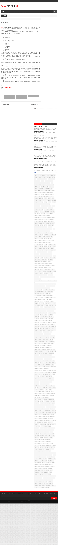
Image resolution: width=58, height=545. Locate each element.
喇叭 (41, 171)
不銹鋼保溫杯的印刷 (44, 142)
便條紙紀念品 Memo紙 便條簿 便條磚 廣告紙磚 (48, 163)
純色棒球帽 (42, 437)
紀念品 (2, 27)
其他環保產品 (52, 284)
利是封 (52, 127)
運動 (52, 211)
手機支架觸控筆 (53, 351)
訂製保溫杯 (52, 451)
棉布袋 (53, 384)
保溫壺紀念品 (43, 280)
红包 (53, 150)
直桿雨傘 (46, 422)
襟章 (46, 449)
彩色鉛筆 (42, 343)
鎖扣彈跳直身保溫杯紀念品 (45, 506)
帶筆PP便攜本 (48, 326)
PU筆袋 (45, 257)
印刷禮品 (49, 169)
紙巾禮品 (46, 437)
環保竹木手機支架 (43, 194)
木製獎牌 (42, 131)
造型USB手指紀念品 (44, 492)
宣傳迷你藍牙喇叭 (43, 320)
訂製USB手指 (47, 451)
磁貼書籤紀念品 (53, 424)
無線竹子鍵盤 (53, 401)
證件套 (54, 117)
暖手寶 (42, 376)
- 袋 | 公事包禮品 (49, 227)
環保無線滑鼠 (43, 412)
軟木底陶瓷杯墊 (49, 483)
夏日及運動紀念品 (52, 110)
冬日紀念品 (46, 110)
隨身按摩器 (54, 508)
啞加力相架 (48, 299)
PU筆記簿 (52, 158)
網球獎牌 (47, 441)
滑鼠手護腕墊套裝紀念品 (51, 397)
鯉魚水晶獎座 (43, 527)
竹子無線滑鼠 (43, 432)
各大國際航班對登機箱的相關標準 (46, 68)
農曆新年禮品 (43, 211)
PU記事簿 (49, 257)
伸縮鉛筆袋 (48, 272)
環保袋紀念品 (53, 412)
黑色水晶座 (42, 529)
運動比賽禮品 (53, 494)
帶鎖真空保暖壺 (43, 330)
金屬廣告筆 (42, 215)
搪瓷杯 (42, 364)
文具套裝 (48, 366)
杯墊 (49, 380)
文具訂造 (52, 108)
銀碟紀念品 (42, 219)
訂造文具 (47, 462)
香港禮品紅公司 (4, 537)
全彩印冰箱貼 (49, 282)
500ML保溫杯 (43, 251)
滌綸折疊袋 (42, 395)
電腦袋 (54, 133)
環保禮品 (52, 92)
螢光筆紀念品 (43, 449)
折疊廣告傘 (42, 183)
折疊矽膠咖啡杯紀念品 (44, 359)
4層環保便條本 (47, 158)
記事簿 (42, 470)
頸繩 (47, 156)
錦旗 (41, 106)
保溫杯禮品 (42, 144)
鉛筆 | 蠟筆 (54, 502)
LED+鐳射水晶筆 (49, 255)
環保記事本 (42, 414)
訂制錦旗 (42, 451)
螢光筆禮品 (47, 133)
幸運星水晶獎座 (49, 330)
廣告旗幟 (54, 334)
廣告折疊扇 (42, 177)
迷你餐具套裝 (53, 152)
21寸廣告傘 (42, 158)
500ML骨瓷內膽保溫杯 (49, 251)
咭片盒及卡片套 (43, 146)
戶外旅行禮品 (54, 177)
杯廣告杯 (52, 380)
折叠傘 (54, 353)
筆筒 (46, 432)
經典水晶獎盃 (50, 439)
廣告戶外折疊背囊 (49, 334)
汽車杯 (42, 391)
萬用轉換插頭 (43, 445)
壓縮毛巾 (45, 307)
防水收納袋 (52, 506)
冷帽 (41, 288)
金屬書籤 (49, 154)
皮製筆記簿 (47, 420)
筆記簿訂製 (42, 133)
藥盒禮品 (47, 447)
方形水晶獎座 (53, 366)
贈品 (45, 87)
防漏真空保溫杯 (43, 156)
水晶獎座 (46, 92)
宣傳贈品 (52, 318)
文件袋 (42, 148)
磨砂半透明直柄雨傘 (51, 200)
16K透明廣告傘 (43, 232)
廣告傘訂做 (48, 108)
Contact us (54, 539)
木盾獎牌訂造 (43, 378)
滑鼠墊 (55, 148)
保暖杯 (54, 276)
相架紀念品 (54, 422)
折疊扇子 (46, 183)
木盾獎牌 (46, 117)
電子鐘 (42, 517)
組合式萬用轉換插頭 (44, 439)
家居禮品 (48, 100)
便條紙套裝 (50, 276)
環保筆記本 (42, 196)
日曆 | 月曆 (48, 374)
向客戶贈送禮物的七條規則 (45, 72)
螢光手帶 (51, 447)
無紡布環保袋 (53, 399)
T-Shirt (42, 96)
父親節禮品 (48, 403)
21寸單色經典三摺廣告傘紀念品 (46, 236)
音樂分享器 (42, 519)
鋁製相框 (42, 504)
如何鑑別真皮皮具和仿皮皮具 (45, 50)
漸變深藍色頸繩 (47, 399)
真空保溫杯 (52, 198)
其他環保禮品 (43, 286)
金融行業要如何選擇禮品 (45, 41)
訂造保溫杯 (42, 152)
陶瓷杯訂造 (46, 508)
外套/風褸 (46, 98)
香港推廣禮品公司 (52, 535)
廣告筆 (31, 535)
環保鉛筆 (51, 196)
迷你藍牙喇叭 (47, 152)
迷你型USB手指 (47, 104)
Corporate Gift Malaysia (50, 537)
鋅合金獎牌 (47, 219)
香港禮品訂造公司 (11, 537)
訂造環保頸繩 (43, 466)
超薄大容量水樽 (48, 479)
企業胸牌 (47, 268)
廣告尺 (51, 175)
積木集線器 (48, 428)
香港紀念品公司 (46, 535)
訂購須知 (30, 10)
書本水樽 (50, 376)
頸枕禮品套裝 (43, 521)
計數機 (51, 468)
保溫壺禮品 (52, 278)
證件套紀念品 (46, 470)
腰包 (48, 443)
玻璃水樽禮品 (43, 407)
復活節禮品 (52, 343)
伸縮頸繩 (52, 272)
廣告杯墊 (48, 336)
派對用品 (46, 125)
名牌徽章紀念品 (50, 295)
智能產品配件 (53, 374)
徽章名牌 (42, 345)
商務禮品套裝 (43, 299)
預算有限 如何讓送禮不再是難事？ (46, 45)
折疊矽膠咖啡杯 (47, 357)
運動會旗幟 (48, 494)
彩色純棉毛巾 (53, 146)
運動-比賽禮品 (43, 494)
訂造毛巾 (42, 464)
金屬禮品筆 (42, 217)
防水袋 (50, 221)
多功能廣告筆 (49, 171)
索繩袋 (53, 437)
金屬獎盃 (50, 215)
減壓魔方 (53, 393)
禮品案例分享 (24, 11)
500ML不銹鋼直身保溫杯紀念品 (46, 249)
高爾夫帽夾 (49, 523)
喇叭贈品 (52, 299)
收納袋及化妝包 (51, 364)
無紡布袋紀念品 (47, 401)
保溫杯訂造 (48, 280)
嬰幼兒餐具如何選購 (44, 59)
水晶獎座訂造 (43, 389)
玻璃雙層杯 (48, 407)
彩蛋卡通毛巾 (47, 343)
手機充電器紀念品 (53, 349)
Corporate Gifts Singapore (39, 537)
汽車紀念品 (49, 391)
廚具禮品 (54, 330)
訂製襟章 (52, 206)
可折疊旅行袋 (54, 169)
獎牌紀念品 (46, 131)
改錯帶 (42, 366)
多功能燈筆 (52, 307)
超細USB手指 (43, 472)
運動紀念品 (48, 213)
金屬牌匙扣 (42, 500)
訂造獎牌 (46, 464)
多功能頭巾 (48, 311)
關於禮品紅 (37, 10)
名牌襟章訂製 (43, 297)
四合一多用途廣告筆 (44, 301)
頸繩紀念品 (51, 156)
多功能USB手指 (45, 106)
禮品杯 (49, 96)
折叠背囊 (46, 181)
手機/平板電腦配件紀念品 (45, 179)
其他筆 (52, 286)
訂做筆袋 (54, 449)
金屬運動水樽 (47, 217)
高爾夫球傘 (42, 135)
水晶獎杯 (47, 389)
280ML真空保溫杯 (53, 238)
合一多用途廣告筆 (43, 295)
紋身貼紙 (49, 150)
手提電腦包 (42, 349)
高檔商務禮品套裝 (43, 523)
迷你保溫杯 (47, 487)
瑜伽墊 (52, 407)
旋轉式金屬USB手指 (50, 370)
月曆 (41, 190)
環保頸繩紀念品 (47, 414)
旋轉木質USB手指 (43, 372)
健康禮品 (46, 144)
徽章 (50, 177)
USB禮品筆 (48, 261)
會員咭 (55, 188)
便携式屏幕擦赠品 (43, 274)
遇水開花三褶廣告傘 (51, 492)
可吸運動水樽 (43, 293)
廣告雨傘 (50, 106)
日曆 (52, 188)
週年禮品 (42, 154)
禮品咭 (42, 202)
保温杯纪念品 (43, 278)
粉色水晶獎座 (50, 432)
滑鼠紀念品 (42, 399)
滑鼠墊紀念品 (50, 395)
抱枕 (53, 359)
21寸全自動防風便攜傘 (44, 234)
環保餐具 (42, 110)
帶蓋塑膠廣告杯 (49, 328)
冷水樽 (51, 288)
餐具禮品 (51, 521)
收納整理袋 (45, 364)
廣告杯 (26, 535)
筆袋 (44, 202)
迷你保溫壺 (42, 487)
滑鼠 (46, 395)
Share (14, 97)
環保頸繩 (50, 125)
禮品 (32, 537)
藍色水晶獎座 (43, 447)
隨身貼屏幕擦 (49, 223)
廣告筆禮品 (50, 115)
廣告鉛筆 (42, 341)
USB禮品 (42, 98)
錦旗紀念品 (52, 219)
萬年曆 (55, 204)
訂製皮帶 (51, 455)
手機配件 (42, 353)
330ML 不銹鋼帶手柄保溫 (45, 240)
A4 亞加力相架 (53, 253)
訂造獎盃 (49, 464)
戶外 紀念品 (46, 345)
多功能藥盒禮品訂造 (48, 309)
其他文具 (47, 284)
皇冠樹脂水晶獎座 (43, 418)
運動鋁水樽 (42, 140)
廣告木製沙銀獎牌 (43, 336)
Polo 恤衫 (48, 123)
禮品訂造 (48, 87)
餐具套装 (52, 225)
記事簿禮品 (48, 121)
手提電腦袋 (47, 349)
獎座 (41, 405)
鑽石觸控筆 (42, 221)
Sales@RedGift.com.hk (7, 88)
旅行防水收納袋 (43, 370)
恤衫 (52, 102)
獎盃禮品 (44, 405)
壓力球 (42, 307)
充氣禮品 (45, 165)
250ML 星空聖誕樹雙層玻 (45, 238)
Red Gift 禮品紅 (54, 543)
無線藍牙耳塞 (43, 403)
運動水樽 (54, 125)
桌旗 (48, 382)
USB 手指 (51, 259)
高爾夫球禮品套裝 (43, 525)
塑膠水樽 (44, 171)
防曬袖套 (46, 221)
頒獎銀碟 (46, 519)
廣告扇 (54, 175)
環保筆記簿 (47, 196)
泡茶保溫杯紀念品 (43, 393)
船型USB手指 (52, 443)
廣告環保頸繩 (53, 336)
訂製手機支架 (53, 453)
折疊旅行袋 (52, 355)
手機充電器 (54, 129)
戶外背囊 (48, 347)
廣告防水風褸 (47, 341)
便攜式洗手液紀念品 (44, 276)
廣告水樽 (45, 119)
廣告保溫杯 (47, 332)
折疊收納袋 (51, 183)
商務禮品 (45, 96)
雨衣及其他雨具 (49, 512)
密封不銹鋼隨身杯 (43, 322)
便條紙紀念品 (47, 135)
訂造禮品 (42, 85)
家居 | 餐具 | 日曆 (50, 320)
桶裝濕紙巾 (52, 382)
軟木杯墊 (50, 485)
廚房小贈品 (42, 332)
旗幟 (52, 100)
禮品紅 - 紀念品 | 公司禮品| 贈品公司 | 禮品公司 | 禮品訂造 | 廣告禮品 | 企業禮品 (21, 543)
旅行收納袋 (47, 368)
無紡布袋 (42, 401)
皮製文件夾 (42, 420)
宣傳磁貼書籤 (53, 316)
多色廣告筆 (53, 311)
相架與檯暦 (45, 150)
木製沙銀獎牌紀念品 (44, 380)
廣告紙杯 (46, 177)
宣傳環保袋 (42, 316)
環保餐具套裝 (43, 198)
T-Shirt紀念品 (46, 259)
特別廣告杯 (52, 403)
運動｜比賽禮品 (53, 213)
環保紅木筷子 (48, 412)
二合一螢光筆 (43, 268)
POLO (49, 102)
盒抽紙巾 (42, 422)
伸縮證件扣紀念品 (48, 270)
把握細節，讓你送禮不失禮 (45, 63)
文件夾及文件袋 (43, 121)
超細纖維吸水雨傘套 (49, 472)
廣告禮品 (53, 85)
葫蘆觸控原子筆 (48, 445)
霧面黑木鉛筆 (48, 225)
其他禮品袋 (48, 286)
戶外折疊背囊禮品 (43, 347)
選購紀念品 (15, 11)
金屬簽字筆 (51, 500)
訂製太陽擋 (48, 453)
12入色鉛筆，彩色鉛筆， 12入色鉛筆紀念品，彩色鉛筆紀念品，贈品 (48, 230)
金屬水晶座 (52, 498)
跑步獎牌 (54, 481)
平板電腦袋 (42, 129)
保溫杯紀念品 (53, 135)
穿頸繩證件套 (49, 430)
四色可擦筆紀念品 (43, 303)
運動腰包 (42, 496)
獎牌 (44, 94)
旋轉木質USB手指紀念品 (51, 372)
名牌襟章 (50, 144)
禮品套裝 (42, 115)
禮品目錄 (7, 11)
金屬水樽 (46, 215)
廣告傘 (46, 102)
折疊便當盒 (51, 181)
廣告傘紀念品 (52, 332)
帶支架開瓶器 (43, 324)
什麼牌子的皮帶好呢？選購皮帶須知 (47, 36)
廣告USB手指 (47, 175)
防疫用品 (42, 508)
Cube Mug (42, 127)
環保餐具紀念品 (43, 416)
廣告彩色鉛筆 (43, 334)
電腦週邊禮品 (43, 225)
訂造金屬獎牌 (43, 468)
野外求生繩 (42, 498)
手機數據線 (42, 181)
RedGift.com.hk (6, 90)
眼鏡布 (49, 424)
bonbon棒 (53, 261)
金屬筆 (51, 133)
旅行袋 (51, 368)
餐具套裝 (47, 521)
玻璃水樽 (51, 405)
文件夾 (45, 366)
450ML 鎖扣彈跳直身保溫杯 (45, 245)
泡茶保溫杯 (54, 391)
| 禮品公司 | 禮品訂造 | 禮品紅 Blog (13, 93)
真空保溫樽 (42, 200)
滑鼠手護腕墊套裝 (43, 397)
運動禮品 (46, 154)
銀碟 (51, 96)
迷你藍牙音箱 (48, 211)
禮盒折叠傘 (51, 426)
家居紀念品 (48, 146)
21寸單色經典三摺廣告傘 (52, 140)
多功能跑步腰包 (43, 311)
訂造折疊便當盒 (50, 460)
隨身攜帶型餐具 (43, 223)
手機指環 (48, 351)
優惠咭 (42, 165)
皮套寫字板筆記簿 (50, 418)
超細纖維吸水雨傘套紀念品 (45, 474)
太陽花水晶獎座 (43, 173)
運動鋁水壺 (46, 496)
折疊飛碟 (50, 359)
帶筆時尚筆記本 (43, 328)
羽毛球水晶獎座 (52, 441)
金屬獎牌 (46, 500)
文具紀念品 (42, 125)
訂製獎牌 (48, 206)
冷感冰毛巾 (42, 102)
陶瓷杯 (47, 94)
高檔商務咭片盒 (43, 227)
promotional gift (47, 127)
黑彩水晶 (47, 527)
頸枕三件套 (51, 519)
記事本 (54, 468)
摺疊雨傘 (49, 119)
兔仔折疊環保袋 (43, 282)
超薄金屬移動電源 (49, 481)
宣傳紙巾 (52, 123)
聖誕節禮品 (51, 204)
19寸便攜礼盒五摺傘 (49, 232)
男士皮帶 (53, 416)
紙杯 (47, 204)
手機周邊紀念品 (43, 351)
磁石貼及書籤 (51, 131)
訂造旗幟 (51, 462)
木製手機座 (48, 378)
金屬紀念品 (42, 502)
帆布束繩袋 (51, 173)
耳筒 (46, 443)
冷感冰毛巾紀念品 (46, 288)
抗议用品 (50, 353)
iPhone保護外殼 (43, 263)
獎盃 (45, 100)
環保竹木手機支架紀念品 (51, 194)
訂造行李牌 (48, 466)
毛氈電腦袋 (42, 192)
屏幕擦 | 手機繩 (50, 322)
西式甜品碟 (50, 449)
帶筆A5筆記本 (43, 326)
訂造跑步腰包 (53, 466)
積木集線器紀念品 (43, 430)
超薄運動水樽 (43, 481)
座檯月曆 (42, 175)
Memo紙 (42, 257)
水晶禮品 (50, 117)
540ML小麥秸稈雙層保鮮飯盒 (45, 253)
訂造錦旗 (47, 468)
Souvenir (42, 259)
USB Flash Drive (52, 94)
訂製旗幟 (42, 455)
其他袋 (55, 286)
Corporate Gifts (43, 255)
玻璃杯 (48, 405)
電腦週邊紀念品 (51, 517)
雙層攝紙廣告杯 (47, 510)
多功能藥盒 (42, 309)
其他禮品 (42, 169)
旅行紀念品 (42, 117)
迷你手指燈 (52, 487)
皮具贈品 (47, 198)
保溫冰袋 (47, 278)
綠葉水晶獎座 (43, 441)
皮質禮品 (51, 420)
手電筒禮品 (46, 353)
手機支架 (51, 179)
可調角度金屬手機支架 (49, 293)
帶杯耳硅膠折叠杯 (49, 324)
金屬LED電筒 (47, 498)
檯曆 (44, 190)
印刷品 (42, 119)
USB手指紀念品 (43, 261)
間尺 (53, 154)
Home (3, 18)
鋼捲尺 (46, 504)
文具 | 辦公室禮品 (43, 188)
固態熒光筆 (49, 303)
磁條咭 (46, 200)
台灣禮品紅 (18, 537)
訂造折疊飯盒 (43, 462)
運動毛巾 (46, 115)
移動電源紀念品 (43, 428)
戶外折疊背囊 (51, 345)
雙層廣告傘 (42, 510)
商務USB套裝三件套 (52, 297)
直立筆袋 (49, 422)
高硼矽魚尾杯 (49, 525)
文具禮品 (42, 92)
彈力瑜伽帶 (52, 341)
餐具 (46, 140)
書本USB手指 (46, 376)
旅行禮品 (48, 188)
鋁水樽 (52, 121)
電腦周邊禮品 (46, 517)
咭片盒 (47, 297)
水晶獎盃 (51, 148)
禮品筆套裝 (46, 426)
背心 (52, 98)
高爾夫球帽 (54, 523)
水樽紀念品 (52, 389)
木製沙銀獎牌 (53, 378)
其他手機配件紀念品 (49, 167)
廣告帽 (46, 129)
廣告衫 (50, 98)
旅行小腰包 (42, 368)
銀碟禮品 (52, 217)
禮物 (49, 92)
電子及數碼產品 (43, 123)
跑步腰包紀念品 (43, 483)
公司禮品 (42, 87)
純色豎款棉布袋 (43, 204)
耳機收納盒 (42, 443)
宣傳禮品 (46, 85)
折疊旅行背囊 (47, 355)
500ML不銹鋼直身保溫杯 (45, 247)
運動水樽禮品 (43, 213)
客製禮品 (23, 537)
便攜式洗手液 (49, 274)
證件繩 (50, 470)
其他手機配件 (43, 167)
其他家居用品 (50, 165)
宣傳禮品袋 (42, 318)
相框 (41, 424)
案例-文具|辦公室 (43, 382)
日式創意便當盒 (43, 374)
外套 (48, 307)
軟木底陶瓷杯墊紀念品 (44, 485)
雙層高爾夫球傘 (43, 512)
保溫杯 (42, 94)
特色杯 (42, 150)
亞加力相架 (50, 142)
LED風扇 (54, 255)
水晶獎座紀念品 (46, 148)
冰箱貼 (46, 169)
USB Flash (42, 100)
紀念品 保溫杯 (48, 202)
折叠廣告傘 (42, 355)
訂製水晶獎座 (47, 455)
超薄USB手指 (43, 479)
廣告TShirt (13, 535)
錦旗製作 (42, 54)
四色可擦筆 (50, 301)
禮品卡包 (42, 426)
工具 (47, 173)
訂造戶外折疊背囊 (43, 460)
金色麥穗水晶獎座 (48, 502)
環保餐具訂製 (49, 416)
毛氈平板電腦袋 (52, 190)
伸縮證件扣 (42, 270)
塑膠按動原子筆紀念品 (50, 305)
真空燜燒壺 (45, 424)
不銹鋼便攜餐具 (49, 263)
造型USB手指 (53, 104)
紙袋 (50, 437)
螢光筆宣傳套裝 (43, 206)
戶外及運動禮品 (43, 108)
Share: (53, 257)
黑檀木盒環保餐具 (53, 527)
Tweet (6, 97)
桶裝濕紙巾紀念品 (43, 384)
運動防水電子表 (51, 496)
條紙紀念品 (49, 384)
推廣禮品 (52, 87)
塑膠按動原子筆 (43, 305)
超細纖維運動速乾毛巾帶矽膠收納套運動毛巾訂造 (48, 477)
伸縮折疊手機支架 (53, 268)
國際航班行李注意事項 (44, 77)
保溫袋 (52, 280)
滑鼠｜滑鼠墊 (53, 192)
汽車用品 (45, 391)
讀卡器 (53, 470)
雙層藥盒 (52, 510)
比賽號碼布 (47, 190)
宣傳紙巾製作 (47, 318)
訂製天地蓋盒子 (43, 453)
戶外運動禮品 (53, 347)
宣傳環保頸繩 (47, 316)
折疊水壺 (42, 357)
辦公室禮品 (42, 104)
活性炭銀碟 (49, 393)
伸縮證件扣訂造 (43, 272)
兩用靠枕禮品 (43, 284)
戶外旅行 (49, 129)
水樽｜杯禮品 (47, 192)
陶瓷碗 (50, 508)
